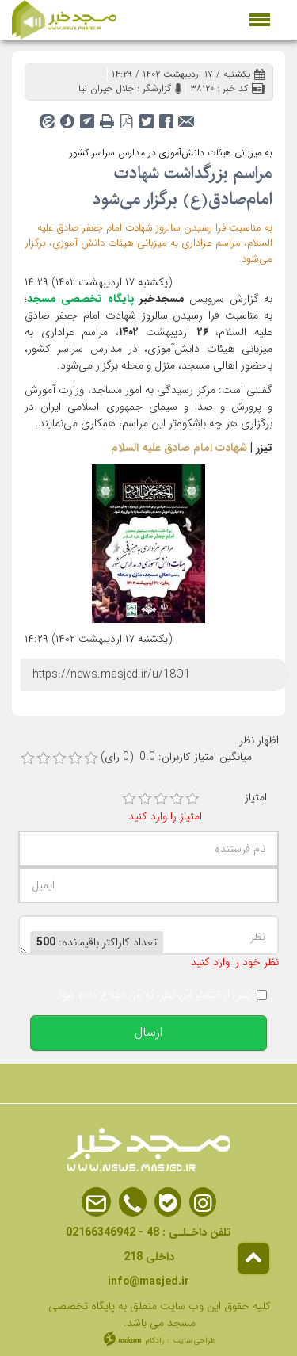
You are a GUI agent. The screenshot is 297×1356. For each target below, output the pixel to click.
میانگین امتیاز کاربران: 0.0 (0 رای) (176, 757)
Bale (168, 1203)
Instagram (202, 1203)
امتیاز (256, 797)
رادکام (155, 1340)
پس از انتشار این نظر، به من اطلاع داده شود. (152, 995)
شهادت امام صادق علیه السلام (179, 447)
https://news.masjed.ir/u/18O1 (111, 674)
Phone (133, 1203)
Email (96, 1203)
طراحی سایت (194, 1340)
